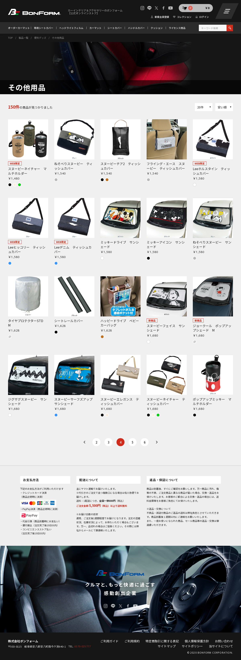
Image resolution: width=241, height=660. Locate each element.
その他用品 (58, 37)
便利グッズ (40, 37)
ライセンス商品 (177, 28)
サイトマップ (167, 646)
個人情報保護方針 (197, 641)
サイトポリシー (192, 646)
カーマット (95, 28)
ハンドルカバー (136, 28)
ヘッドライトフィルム (71, 28)
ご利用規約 (132, 641)
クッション (157, 28)
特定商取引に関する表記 (162, 641)
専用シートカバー (43, 28)
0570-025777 (82, 646)
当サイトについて (221, 646)
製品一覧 (23, 37)
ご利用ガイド (109, 641)
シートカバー (114, 28)
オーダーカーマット (19, 28)
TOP (10, 37)
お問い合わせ (224, 641)
